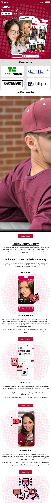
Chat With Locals (25, 405)
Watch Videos (25, 472)
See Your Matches (25, 339)
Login (41, 2)
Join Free (17, 56)
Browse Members (25, 236)
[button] (47, 2)
